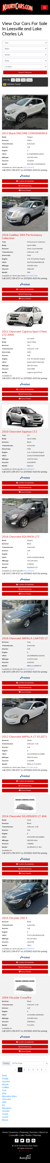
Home (5, 1132)
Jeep (4, 1093)
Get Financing (25, 186)
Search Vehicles (25, 72)
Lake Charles (26, 1135)
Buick (4, 1075)
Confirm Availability (25, 181)
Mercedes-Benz (9, 1096)
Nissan (5, 1120)
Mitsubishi (6, 1108)
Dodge (5, 1078)
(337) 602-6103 (31, 276)
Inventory (13, 1132)
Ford (4, 1090)
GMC (4, 1102)
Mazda (5, 1084)
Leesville (14, 1135)
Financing (24, 1132)
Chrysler (5, 1111)
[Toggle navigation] (44, 7)
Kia (3, 1105)
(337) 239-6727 (28, 167)
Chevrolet (6, 1099)
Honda (5, 1114)
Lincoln (5, 1117)
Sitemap (37, 1135)
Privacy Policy (25, 1151)
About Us (43, 1132)
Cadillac (5, 1087)
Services (34, 1132)
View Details (25, 190)
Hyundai (6, 1081)
